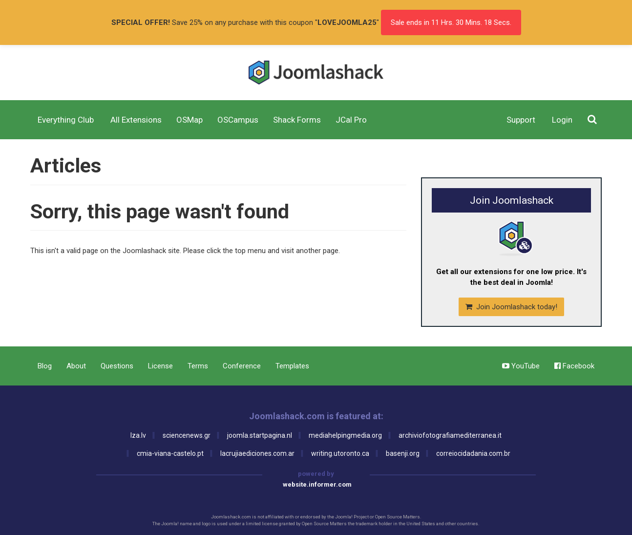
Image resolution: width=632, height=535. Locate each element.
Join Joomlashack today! (511, 306)
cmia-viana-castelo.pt (170, 453)
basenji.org (403, 453)
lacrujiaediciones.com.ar (257, 453)
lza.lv (138, 435)
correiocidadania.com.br (473, 453)
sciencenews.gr (187, 435)
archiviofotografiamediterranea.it (450, 435)
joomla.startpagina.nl (259, 435)
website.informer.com (317, 484)
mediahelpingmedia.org (345, 435)
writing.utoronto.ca (340, 453)
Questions (117, 366)
